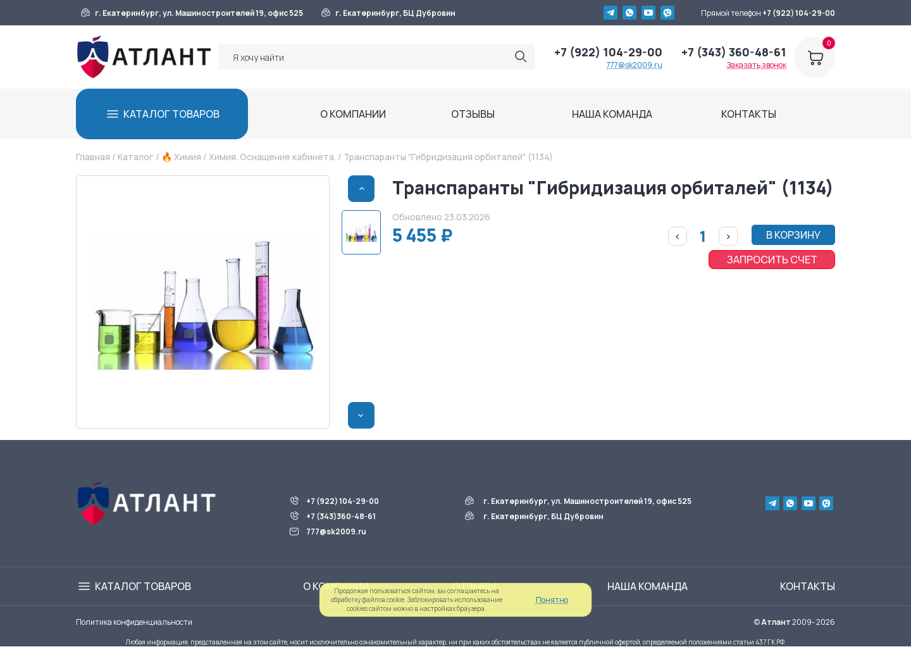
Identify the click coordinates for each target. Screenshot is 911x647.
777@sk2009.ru (634, 65)
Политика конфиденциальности (134, 622)
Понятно (552, 599)
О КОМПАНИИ (353, 114)
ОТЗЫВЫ (473, 114)
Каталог (135, 157)
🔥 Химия (181, 157)
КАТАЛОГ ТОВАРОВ (171, 114)
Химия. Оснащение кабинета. (272, 157)
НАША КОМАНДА (612, 114)
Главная (93, 157)
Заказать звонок (756, 65)
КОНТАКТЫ (748, 114)
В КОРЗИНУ (793, 235)
